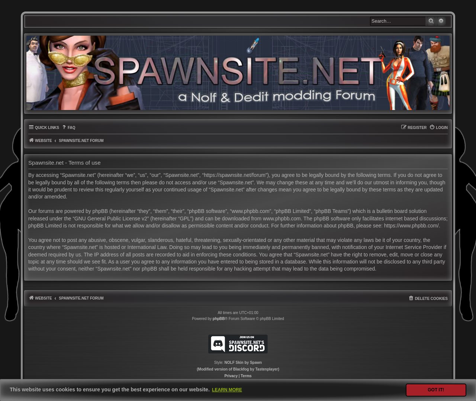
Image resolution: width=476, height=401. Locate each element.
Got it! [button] (436, 389)
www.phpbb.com (282, 218)
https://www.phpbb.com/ (411, 226)
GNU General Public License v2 (110, 218)
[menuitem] (68, 127)
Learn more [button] (227, 389)
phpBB (219, 319)
